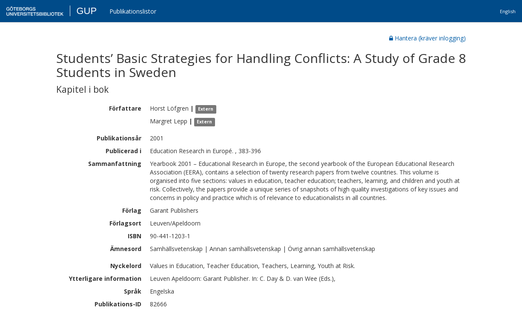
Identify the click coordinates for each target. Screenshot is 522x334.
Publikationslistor (132, 11)
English (508, 11)
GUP (86, 11)
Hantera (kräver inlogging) (427, 38)
